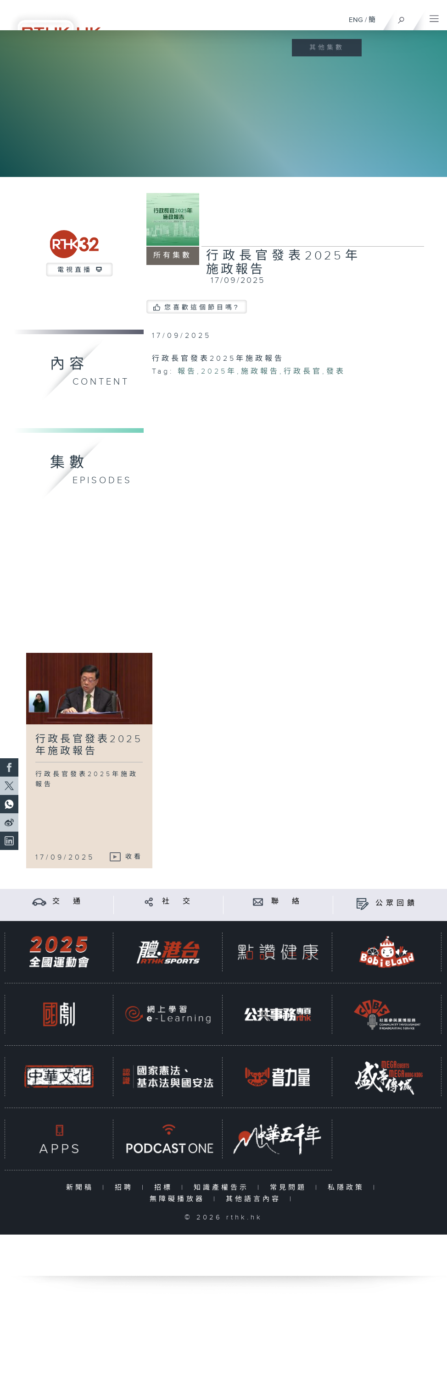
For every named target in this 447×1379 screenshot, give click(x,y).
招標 (165, 1187)
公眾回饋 (396, 903)
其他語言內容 (255, 1199)
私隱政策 (348, 1187)
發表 (336, 371)
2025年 (219, 371)
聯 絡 (286, 901)
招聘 (126, 1187)
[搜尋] (401, 17)
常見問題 (290, 1187)
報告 (187, 371)
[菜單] (434, 16)
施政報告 (260, 371)
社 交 (177, 901)
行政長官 (303, 371)
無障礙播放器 (179, 1199)
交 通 (68, 901)
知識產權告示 (223, 1187)
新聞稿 (82, 1187)
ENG (356, 20)
